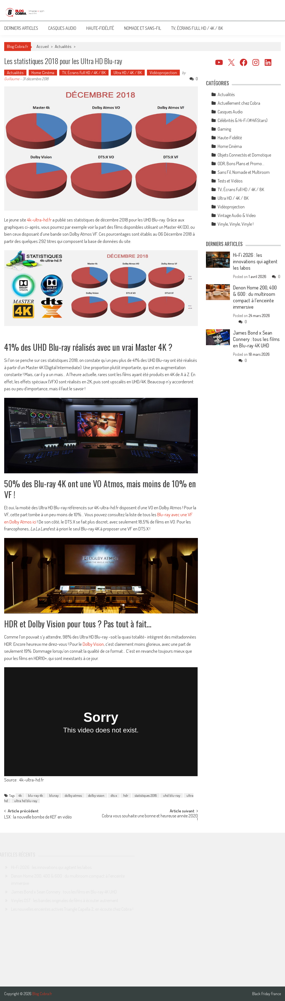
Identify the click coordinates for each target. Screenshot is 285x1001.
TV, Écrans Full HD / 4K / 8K (197, 28)
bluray (53, 795)
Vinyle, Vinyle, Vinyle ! (236, 224)
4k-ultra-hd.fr (39, 220)
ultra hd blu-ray (25, 800)
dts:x (114, 795)
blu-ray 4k (35, 795)
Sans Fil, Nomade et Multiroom (244, 172)
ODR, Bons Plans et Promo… (241, 163)
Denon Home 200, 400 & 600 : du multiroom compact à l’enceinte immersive (255, 297)
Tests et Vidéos (230, 181)
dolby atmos (73, 795)
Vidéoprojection (163, 72)
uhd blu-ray (171, 795)
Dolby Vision (93, 644)
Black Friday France (266, 994)
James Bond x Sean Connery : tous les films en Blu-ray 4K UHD (256, 339)
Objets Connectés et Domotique (244, 155)
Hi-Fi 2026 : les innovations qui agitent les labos (255, 261)
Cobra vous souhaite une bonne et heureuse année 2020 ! (150, 818)
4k (20, 795)
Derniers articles (21, 28)
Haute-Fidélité (100, 28)
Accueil (42, 46)
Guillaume (11, 78)
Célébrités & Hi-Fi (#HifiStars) (242, 120)
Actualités (63, 46)
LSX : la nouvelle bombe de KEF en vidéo (38, 817)
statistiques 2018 (146, 795)
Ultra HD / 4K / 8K (128, 72)
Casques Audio (62, 28)
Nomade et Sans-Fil (142, 28)
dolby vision (96, 795)
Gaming (224, 129)
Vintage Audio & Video (237, 215)
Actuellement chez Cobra (239, 103)
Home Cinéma (42, 72)
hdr (125, 795)
